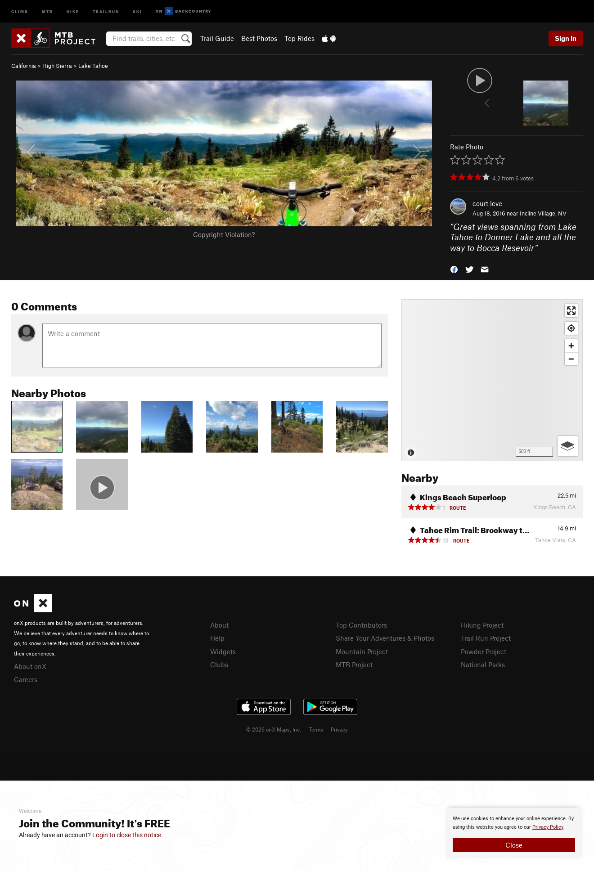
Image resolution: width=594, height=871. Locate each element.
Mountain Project (362, 651)
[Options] (568, 446)
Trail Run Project (486, 638)
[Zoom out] (571, 358)
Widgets (223, 651)
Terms (316, 729)
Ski (137, 11)
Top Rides (299, 38)
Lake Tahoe (93, 65)
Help (217, 638)
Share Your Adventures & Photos (385, 638)
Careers (25, 679)
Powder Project (483, 651)
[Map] (492, 380)
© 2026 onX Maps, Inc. (273, 729)
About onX (30, 666)
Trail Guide (217, 38)
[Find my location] (571, 328)
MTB (47, 11)
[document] (514, 833)
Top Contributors (361, 625)
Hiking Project (482, 625)
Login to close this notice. (127, 835)
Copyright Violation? (224, 234)
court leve (487, 203)
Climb (19, 11)
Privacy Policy (547, 827)
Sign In (565, 38)
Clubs (219, 664)
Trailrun (106, 11)
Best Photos (259, 38)
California (23, 65)
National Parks (483, 664)
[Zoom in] (571, 345)
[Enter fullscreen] (571, 310)
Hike (73, 11)
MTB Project (354, 664)
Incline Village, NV (543, 213)
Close (513, 845)
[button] (454, 269)
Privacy (339, 729)
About (219, 625)
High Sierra (57, 65)
